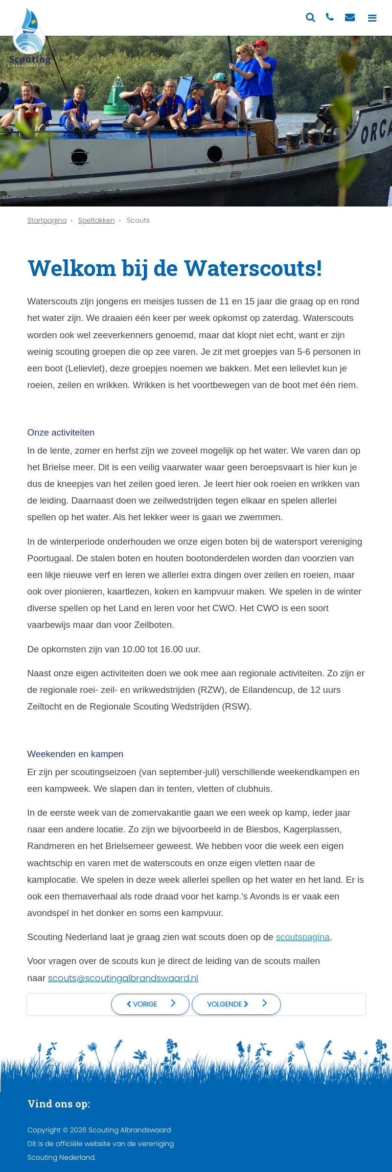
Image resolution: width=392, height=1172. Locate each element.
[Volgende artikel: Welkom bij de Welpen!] (236, 1004)
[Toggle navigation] (372, 18)
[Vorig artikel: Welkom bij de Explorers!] (150, 1004)
